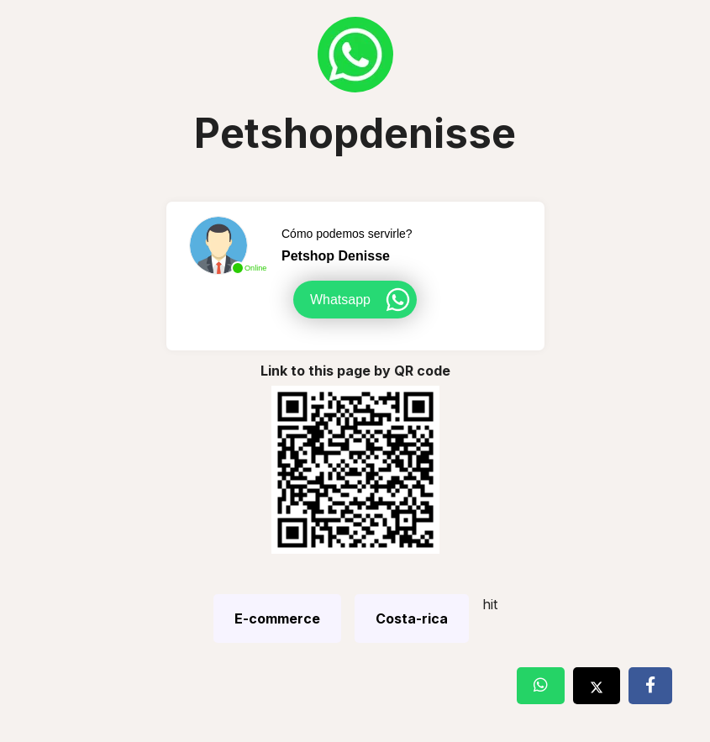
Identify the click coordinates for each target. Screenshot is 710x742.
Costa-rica (412, 618)
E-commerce (277, 618)
